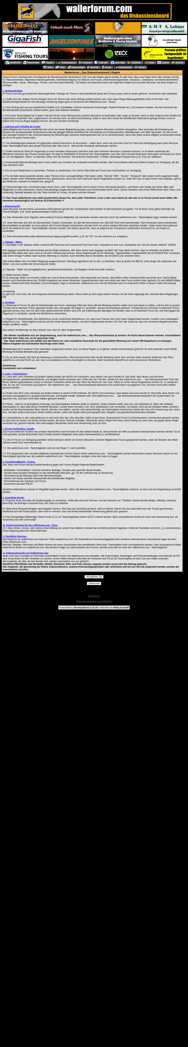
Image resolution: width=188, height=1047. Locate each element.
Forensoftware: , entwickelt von (94, 607)
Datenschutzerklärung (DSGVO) (94, 601)
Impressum (94, 595)
